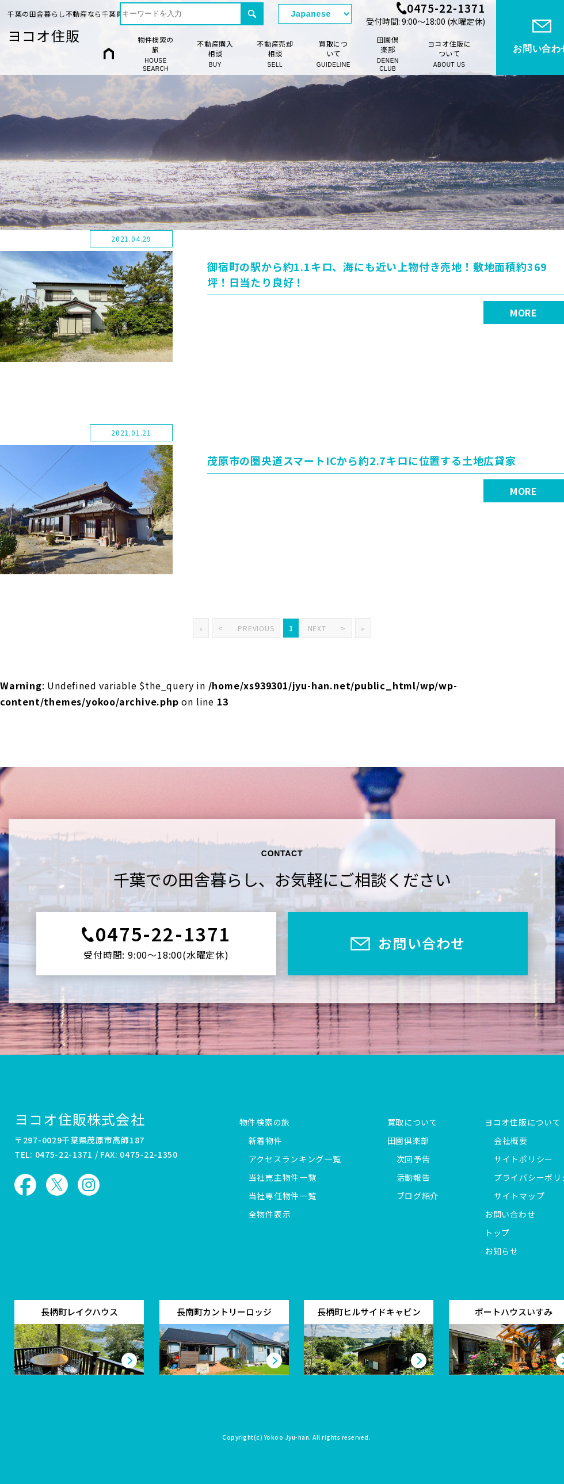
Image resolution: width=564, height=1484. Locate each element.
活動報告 (413, 1177)
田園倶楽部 (388, 54)
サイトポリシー (523, 1159)
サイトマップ (519, 1196)
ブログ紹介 (418, 1196)
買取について (333, 54)
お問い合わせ (510, 1214)
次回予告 (413, 1159)
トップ (497, 1233)
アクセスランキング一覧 (295, 1159)
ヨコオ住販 (43, 35)
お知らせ (502, 1251)
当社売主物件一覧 (283, 1177)
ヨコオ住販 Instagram (89, 1185)
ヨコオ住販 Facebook (25, 1185)
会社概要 (511, 1141)
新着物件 (266, 1141)
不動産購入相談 (215, 54)
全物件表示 (270, 1214)
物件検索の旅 (156, 54)
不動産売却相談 (275, 54)
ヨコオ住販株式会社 (79, 1119)
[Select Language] (315, 14)
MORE (524, 312)
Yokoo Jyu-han (287, 1438)
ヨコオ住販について (449, 54)
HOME (109, 53)
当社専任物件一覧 (283, 1196)
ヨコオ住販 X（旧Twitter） (57, 1185)
